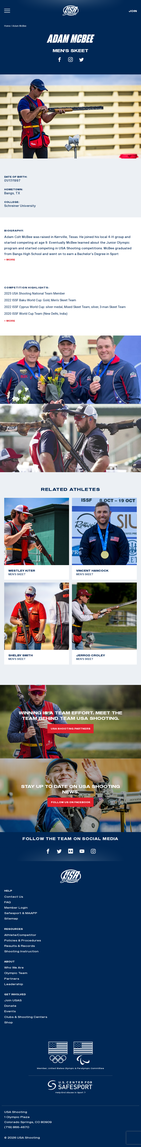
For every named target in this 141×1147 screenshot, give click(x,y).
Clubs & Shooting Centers (25, 1017)
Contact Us (13, 896)
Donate (10, 1005)
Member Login (16, 907)
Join (133, 10)
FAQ (7, 902)
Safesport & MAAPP (20, 913)
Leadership (13, 984)
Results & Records (19, 945)
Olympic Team (15, 973)
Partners (11, 978)
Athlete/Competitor (20, 935)
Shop (8, 1022)
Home (7, 26)
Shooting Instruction (21, 951)
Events (10, 1011)
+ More (9, 259)
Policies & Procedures (22, 940)
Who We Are (14, 967)
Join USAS (13, 1000)
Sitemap (11, 918)
